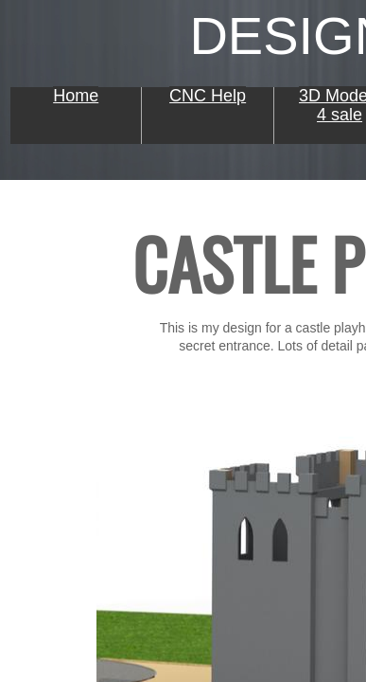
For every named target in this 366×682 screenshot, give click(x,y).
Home (75, 95)
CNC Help (207, 95)
